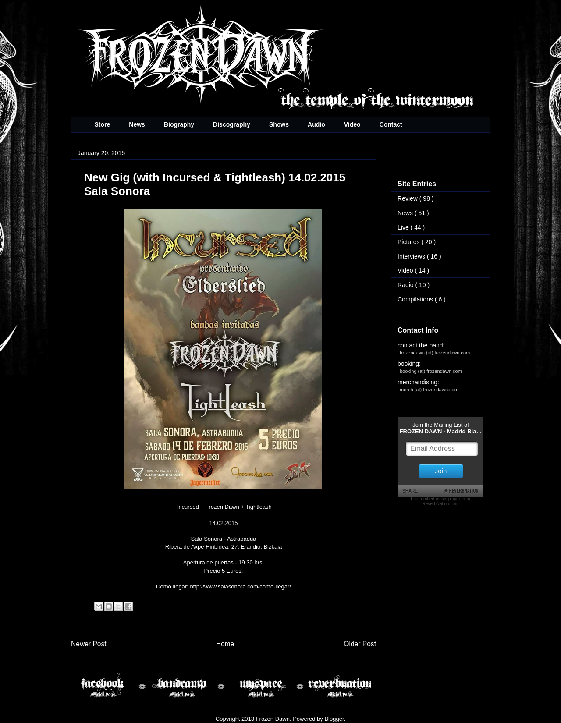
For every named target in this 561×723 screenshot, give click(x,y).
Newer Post (89, 644)
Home (225, 644)
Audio (316, 124)
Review (408, 198)
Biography (179, 124)
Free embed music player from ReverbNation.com (440, 501)
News (137, 124)
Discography (231, 124)
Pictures (409, 241)
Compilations (416, 299)
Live (404, 227)
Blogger (334, 719)
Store (102, 124)
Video (352, 124)
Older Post (360, 644)
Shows (279, 124)
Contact (391, 124)
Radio (406, 284)
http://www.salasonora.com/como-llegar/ (240, 586)
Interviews (412, 256)
